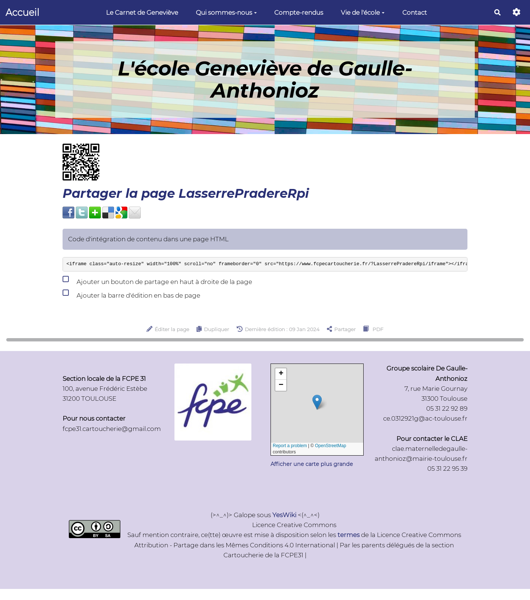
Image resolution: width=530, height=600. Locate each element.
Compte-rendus (298, 12)
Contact (414, 12)
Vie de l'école (363, 12)
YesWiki (284, 515)
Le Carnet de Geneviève (142, 12)
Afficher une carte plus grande (312, 464)
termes (349, 534)
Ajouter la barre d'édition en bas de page (131, 294)
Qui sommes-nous (226, 12)
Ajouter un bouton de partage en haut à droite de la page (157, 280)
